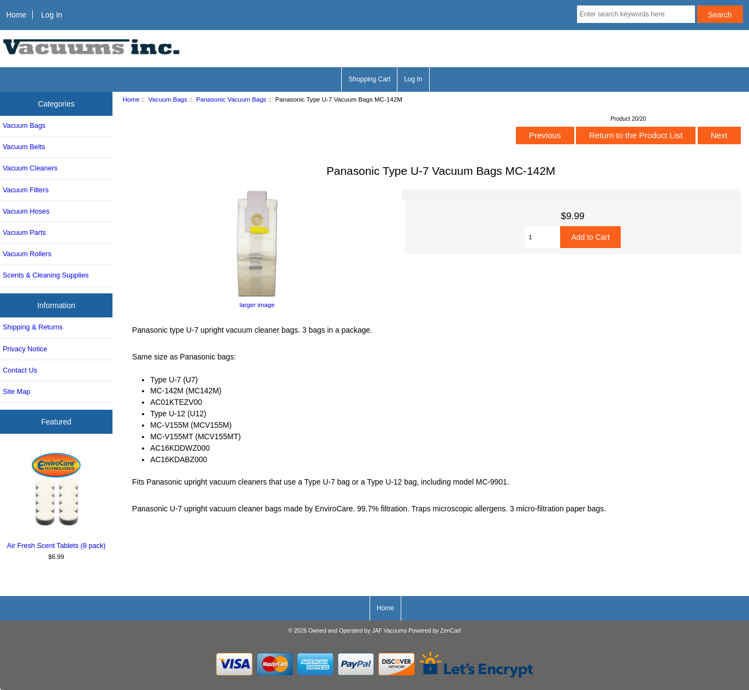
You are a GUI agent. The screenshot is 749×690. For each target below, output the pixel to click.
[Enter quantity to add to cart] (542, 237)
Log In (51, 14)
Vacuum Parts (24, 232)
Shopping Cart (369, 79)
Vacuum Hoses (26, 211)
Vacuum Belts (24, 147)
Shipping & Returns (33, 327)
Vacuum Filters (26, 190)
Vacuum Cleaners (30, 168)
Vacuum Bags (167, 99)
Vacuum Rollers (27, 254)
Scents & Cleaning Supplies (45, 275)
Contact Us (20, 370)
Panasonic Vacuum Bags (231, 99)
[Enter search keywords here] (636, 14)
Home (16, 14)
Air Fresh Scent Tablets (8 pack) (56, 499)
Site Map (16, 391)
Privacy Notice (25, 349)
